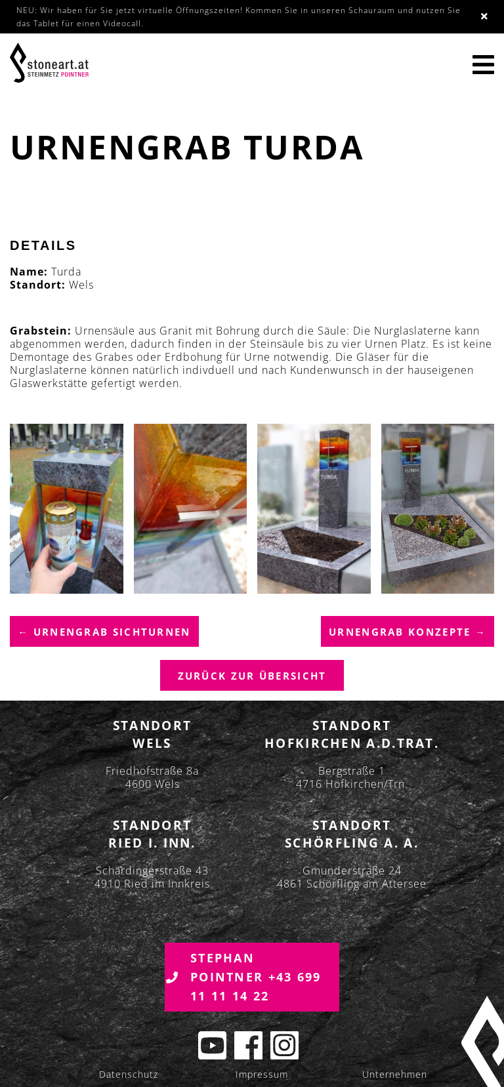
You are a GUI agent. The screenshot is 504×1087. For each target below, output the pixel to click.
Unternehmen (394, 1075)
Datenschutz (128, 1075)
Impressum (262, 1075)
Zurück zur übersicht (252, 676)
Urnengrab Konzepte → (407, 632)
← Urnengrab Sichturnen (104, 632)
